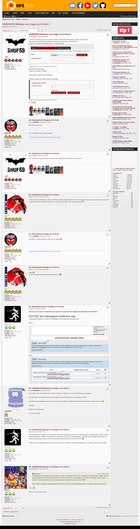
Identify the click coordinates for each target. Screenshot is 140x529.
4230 (11, 140)
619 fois (12, 144)
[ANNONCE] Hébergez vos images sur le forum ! (26, 24)
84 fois (12, 422)
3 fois (12, 501)
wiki (53, 13)
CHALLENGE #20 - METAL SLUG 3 (125, 168)
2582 (11, 64)
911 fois (12, 226)
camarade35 (7, 133)
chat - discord (63, 13)
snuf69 (6, 56)
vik (5, 323)
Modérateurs (13, 26)
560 (11, 418)
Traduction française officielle (66, 521)
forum (15, 13)
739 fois (14, 145)
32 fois (14, 502)
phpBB (65, 519)
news (22, 13)
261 (11, 497)
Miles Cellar (78, 521)
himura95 (6, 215)
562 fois (14, 227)
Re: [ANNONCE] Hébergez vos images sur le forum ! (49, 388)
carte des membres (78, 13)
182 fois (12, 68)
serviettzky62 (7, 411)
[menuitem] (14, 16)
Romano (6, 489)
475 (11, 330)
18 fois (12, 334)
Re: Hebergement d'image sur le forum (44, 120)
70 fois (14, 423)
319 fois (14, 335)
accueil (6, 13)
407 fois (14, 69)
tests (30, 13)
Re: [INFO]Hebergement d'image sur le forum (46, 306)
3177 (11, 222)
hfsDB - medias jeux (41, 13)
